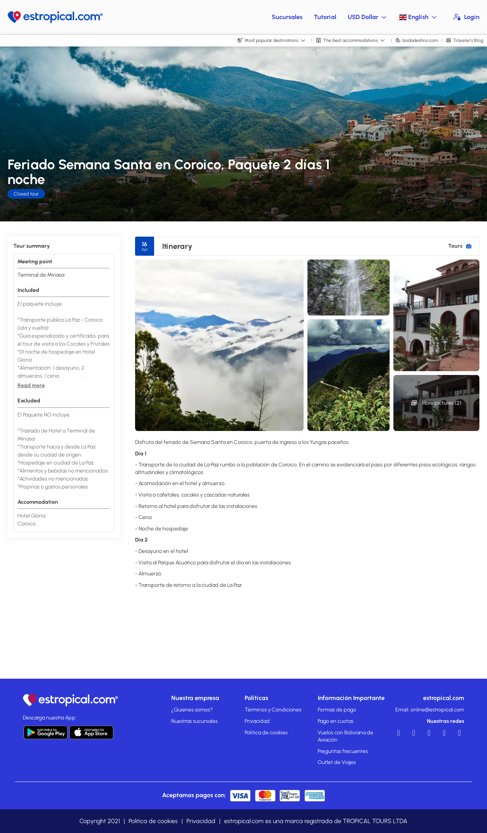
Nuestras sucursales (194, 721)
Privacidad (257, 721)
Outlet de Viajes (337, 762)
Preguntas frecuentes (343, 751)
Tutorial (325, 17)
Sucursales (287, 17)
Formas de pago (337, 709)
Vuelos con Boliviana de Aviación (345, 736)
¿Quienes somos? (192, 709)
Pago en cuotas (335, 721)
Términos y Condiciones (273, 709)
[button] (31, 385)
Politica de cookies (266, 732)
